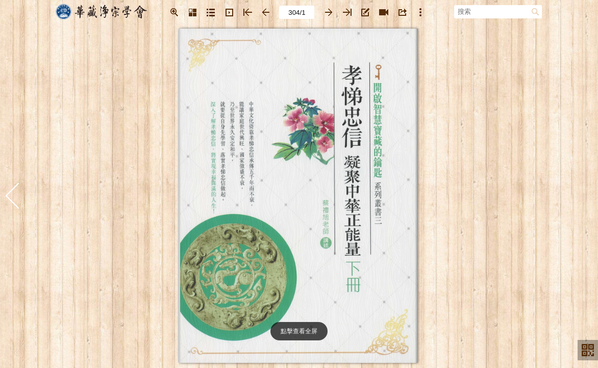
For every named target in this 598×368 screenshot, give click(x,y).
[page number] (296, 12)
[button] (174, 12)
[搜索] (493, 11)
